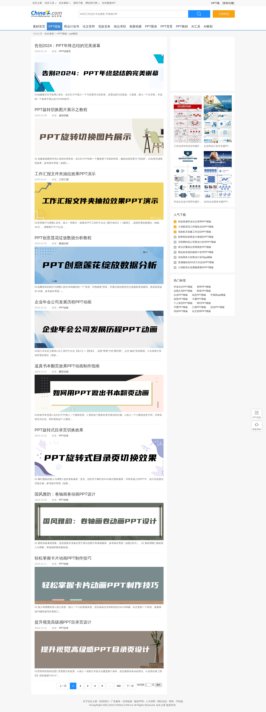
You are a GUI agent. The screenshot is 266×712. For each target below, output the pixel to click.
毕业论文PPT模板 (183, 286)
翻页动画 (64, 371)
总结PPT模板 (217, 307)
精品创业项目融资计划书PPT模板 (196, 252)
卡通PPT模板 (199, 299)
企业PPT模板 (181, 295)
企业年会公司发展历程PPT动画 (63, 302)
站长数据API (109, 3)
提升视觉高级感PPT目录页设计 (63, 622)
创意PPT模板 (181, 299)
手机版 (179, 701)
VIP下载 (215, 3)
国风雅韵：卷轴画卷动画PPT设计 (65, 494)
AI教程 (208, 26)
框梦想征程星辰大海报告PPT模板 (196, 236)
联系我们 (104, 701)
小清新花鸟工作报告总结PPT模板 (196, 226)
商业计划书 (71, 26)
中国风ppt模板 (217, 295)
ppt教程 (74, 33)
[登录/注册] (228, 3)
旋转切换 (64, 115)
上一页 (62, 685)
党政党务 (104, 26)
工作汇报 (64, 179)
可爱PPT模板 (181, 307)
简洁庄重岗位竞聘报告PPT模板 (194, 247)
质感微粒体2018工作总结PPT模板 (196, 262)
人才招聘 (150, 701)
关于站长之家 (90, 701)
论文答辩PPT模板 (201, 311)
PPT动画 (63, 307)
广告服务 (115, 701)
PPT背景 (166, 26)
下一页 (130, 685)
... (110, 685)
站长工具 (50, 3)
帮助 (171, 701)
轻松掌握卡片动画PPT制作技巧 (63, 558)
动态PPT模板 (199, 295)
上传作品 (223, 13)
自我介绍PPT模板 (183, 290)
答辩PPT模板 (204, 286)
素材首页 (39, 26)
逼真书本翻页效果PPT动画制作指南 (67, 366)
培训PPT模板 (181, 311)
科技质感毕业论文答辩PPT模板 (194, 221)
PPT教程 (182, 26)
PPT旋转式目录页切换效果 (59, 430)
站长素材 (65, 3)
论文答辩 (89, 26)
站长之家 (37, 3)
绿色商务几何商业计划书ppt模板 (195, 257)
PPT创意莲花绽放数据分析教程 (63, 237)
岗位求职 (120, 26)
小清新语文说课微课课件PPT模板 (196, 267)
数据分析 (64, 243)
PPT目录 (63, 435)
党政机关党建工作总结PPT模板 (194, 231)
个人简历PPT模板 (183, 303)
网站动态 (162, 701)
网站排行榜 (92, 3)
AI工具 (195, 26)
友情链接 (127, 701)
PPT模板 (55, 26)
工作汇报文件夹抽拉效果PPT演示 (65, 173)
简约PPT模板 (204, 303)
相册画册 (135, 26)
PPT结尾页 (65, 51)
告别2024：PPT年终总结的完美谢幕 (67, 45)
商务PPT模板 (204, 290)
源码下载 (78, 3)
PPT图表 (151, 26)
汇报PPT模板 (199, 307)
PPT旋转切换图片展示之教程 (61, 109)
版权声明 (139, 701)
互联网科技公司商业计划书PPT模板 (197, 242)
